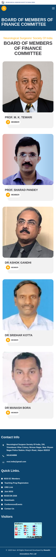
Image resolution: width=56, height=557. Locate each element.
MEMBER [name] (12, 267)
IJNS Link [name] (7, 487)
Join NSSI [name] (7, 492)
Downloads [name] (7, 500)
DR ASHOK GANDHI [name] (18, 262)
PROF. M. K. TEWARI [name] (18, 117)
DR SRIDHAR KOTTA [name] (18, 335)
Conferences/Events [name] (11, 504)
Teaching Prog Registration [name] (14, 483)
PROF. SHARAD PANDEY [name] (21, 189)
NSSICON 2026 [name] (9, 496)
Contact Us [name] (7, 509)
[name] (11, 2)
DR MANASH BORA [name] (18, 407)
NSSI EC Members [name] (10, 479)
